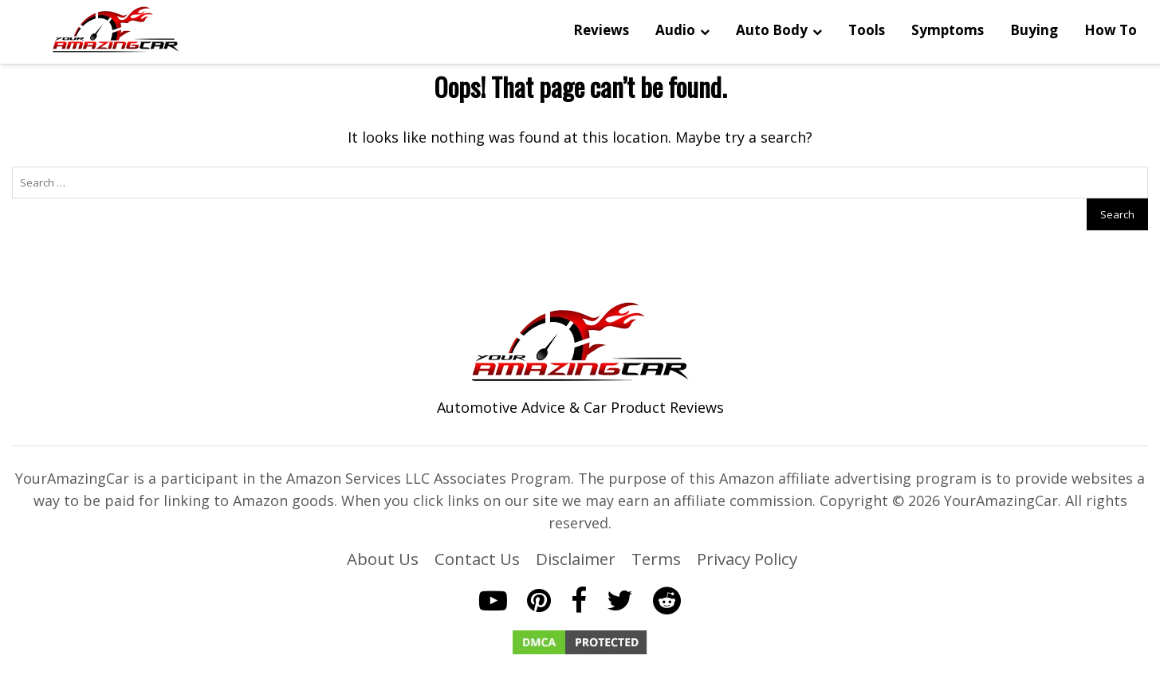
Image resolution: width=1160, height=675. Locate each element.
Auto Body (682, 34)
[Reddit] (667, 578)
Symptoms (858, 34)
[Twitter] (620, 578)
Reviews (512, 34)
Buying (945, 34)
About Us (383, 536)
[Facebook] (579, 578)
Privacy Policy (747, 536)
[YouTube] (493, 578)
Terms (656, 536)
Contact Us (477, 536)
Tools (777, 34)
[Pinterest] (539, 578)
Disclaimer (575, 536)
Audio (586, 34)
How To (1021, 34)
